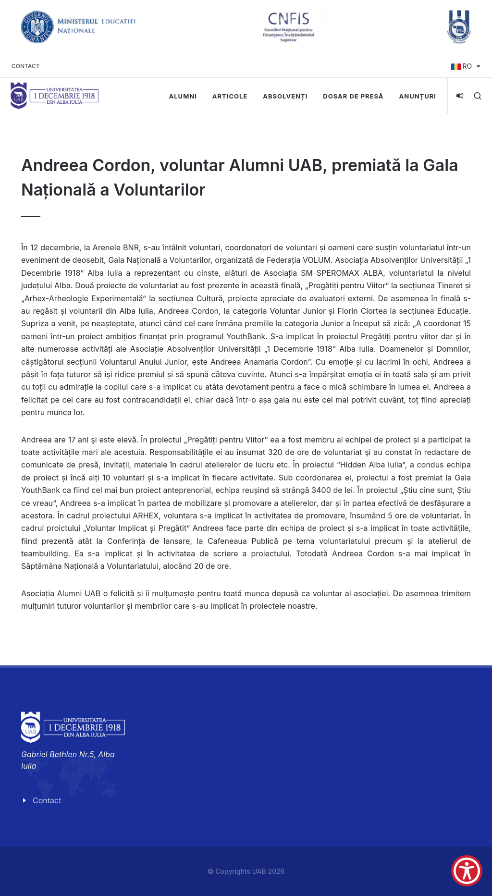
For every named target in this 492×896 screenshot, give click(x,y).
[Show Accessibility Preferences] (466, 870)
